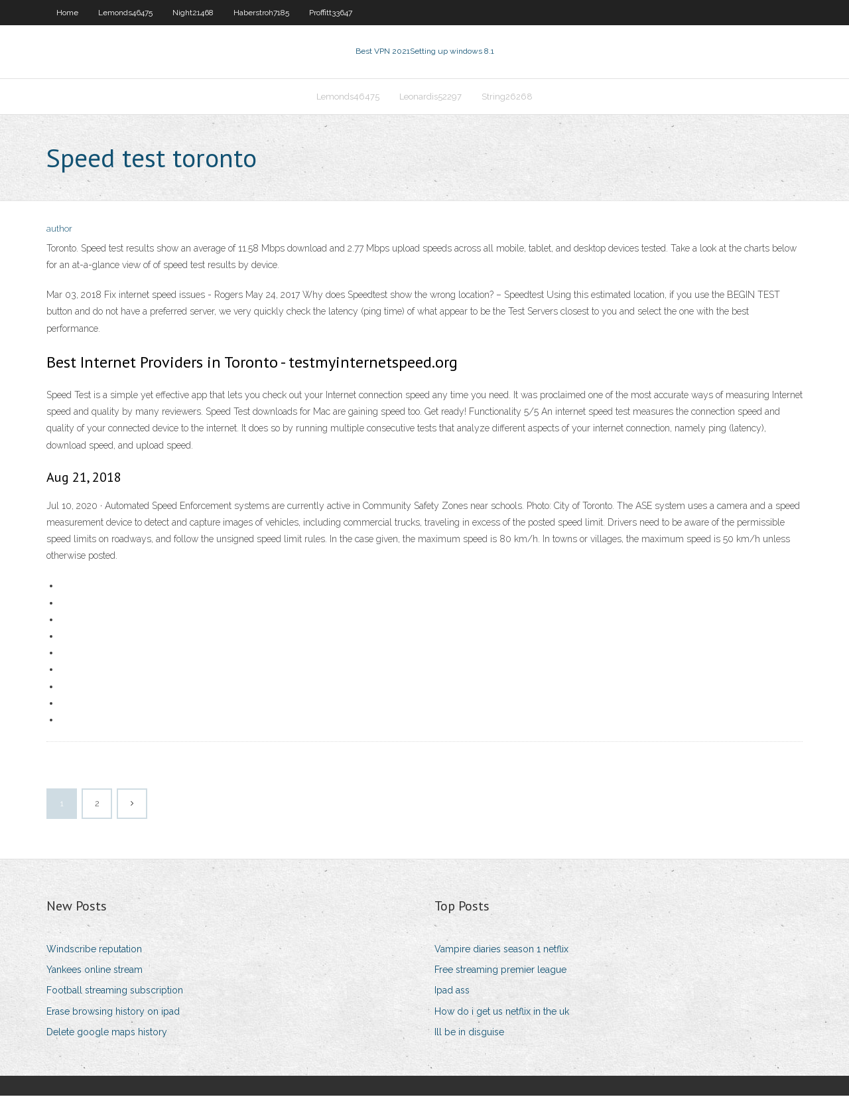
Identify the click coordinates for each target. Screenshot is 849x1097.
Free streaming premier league (500, 971)
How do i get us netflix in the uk (501, 1012)
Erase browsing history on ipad (113, 1012)
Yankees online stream (94, 971)
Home (67, 12)
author (59, 231)
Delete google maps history (106, 1033)
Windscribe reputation (94, 950)
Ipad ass (452, 992)
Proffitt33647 (330, 12)
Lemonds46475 (125, 12)
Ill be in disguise (469, 1033)
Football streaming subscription (114, 992)
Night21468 (193, 12)
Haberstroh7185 (261, 12)
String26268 (507, 97)
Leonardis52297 (430, 97)
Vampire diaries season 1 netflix (501, 950)
